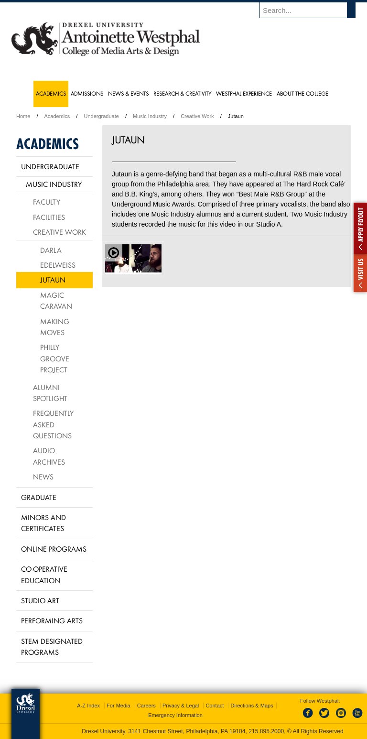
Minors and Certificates (43, 522)
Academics (57, 116)
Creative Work (197, 116)
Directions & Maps (251, 705)
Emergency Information (175, 715)
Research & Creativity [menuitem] (182, 93)
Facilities (49, 217)
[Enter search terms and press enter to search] (312, 10)
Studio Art (40, 600)
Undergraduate (101, 116)
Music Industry (150, 116)
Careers (146, 705)
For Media (118, 705)
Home (23, 116)
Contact (214, 705)
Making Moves (54, 326)
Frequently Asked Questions (53, 424)
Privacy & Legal (180, 705)
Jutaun (52, 279)
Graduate (38, 497)
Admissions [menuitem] (87, 93)
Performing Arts (52, 620)
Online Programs (53, 549)
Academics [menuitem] (51, 93)
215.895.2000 (266, 731)
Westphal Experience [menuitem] (244, 93)
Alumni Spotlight (50, 392)
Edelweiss (58, 265)
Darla (51, 250)
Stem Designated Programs (52, 646)
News (43, 476)
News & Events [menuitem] (128, 93)
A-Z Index (88, 705)
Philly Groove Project (54, 358)
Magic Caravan (56, 300)
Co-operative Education (44, 574)
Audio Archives (49, 456)
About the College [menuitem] (302, 93)
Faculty (46, 201)
